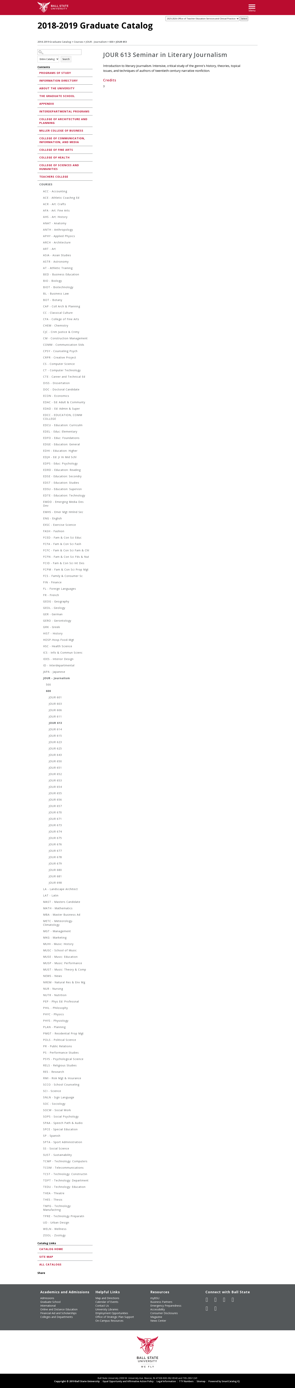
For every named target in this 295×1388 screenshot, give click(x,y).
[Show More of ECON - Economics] (41, 396)
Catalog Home (51, 1249)
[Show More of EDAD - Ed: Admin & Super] (41, 409)
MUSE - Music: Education (60, 956)
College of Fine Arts (56, 150)
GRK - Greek (51, 627)
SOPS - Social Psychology (61, 1116)
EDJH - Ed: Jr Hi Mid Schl (60, 457)
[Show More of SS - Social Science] (41, 1149)
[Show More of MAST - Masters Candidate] (41, 902)
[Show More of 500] (44, 685)
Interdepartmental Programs (64, 111)
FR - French (51, 595)
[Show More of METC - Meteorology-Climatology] (41, 921)
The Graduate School (57, 96)
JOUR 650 (55, 761)
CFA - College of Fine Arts (61, 319)
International (48, 1305)
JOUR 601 (55, 697)
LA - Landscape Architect (60, 889)
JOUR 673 (55, 825)
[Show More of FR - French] (41, 595)
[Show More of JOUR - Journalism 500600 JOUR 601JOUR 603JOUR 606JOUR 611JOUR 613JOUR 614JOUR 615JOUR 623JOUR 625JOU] (41, 679)
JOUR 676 (55, 844)
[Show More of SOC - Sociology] (41, 1104)
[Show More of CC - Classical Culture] (41, 313)
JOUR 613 (55, 723)
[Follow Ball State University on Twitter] (215, 1299)
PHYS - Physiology (55, 1020)
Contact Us (102, 1305)
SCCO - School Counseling (61, 1084)
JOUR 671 (55, 819)
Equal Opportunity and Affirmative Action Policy (128, 1381)
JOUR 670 (55, 812)
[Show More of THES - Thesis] (41, 1200)
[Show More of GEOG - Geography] (41, 602)
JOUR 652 (55, 774)
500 (48, 684)
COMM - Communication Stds (63, 344)
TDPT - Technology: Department (66, 1180)
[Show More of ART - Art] (41, 249)
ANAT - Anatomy (54, 223)
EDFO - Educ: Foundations (61, 438)
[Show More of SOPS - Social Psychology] (41, 1117)
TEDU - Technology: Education (64, 1187)
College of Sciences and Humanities (59, 167)
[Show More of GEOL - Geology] (41, 608)
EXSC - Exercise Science (59, 525)
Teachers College (53, 176)
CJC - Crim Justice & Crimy (61, 332)
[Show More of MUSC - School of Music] (41, 951)
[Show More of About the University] (38, 88)
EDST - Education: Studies (61, 482)
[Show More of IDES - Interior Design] (41, 659)
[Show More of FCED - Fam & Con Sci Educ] (41, 538)
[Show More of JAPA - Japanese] (41, 672)
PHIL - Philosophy (55, 1008)
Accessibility (157, 1309)
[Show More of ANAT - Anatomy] (41, 224)
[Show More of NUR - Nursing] (41, 989)
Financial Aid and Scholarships (58, 1313)
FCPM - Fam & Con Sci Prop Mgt (66, 569)
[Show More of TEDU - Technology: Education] (41, 1187)
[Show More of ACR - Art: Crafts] (41, 204)
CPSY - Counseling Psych (60, 351)
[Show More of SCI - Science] (41, 1091)
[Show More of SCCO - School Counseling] (41, 1085)
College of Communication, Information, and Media (62, 140)
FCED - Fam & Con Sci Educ (62, 537)
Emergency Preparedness (165, 1305)
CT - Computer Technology (62, 370)
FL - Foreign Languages (59, 588)
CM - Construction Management (65, 338)
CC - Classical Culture (58, 312)
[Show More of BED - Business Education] (41, 275)
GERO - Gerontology (57, 620)
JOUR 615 (55, 735)
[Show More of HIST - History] (41, 634)
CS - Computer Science (59, 364)
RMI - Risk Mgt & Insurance (62, 1078)
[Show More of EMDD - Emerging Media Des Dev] (41, 502)
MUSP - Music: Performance (62, 963)
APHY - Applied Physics (59, 236)
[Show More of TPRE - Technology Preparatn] (41, 1217)
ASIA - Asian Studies (57, 255)
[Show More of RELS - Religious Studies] (41, 1066)
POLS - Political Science (59, 1040)
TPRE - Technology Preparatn (63, 1216)
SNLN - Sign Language (58, 1097)
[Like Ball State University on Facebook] (206, 1299)
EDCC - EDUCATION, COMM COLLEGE (62, 416)
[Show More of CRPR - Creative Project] (41, 358)
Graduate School (50, 1302)
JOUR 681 (55, 876)
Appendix (46, 103)
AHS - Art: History (55, 217)
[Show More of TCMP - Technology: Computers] (41, 1162)
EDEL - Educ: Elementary (60, 431)
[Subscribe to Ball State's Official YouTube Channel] (224, 1299)
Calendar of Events (106, 1302)
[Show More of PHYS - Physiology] (41, 1021)
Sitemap (201, 1381)
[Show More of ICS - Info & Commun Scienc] (41, 653)
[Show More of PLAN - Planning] (41, 1027)
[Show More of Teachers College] (38, 176)
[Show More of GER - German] (41, 615)
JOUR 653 (55, 780)
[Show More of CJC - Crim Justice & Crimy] (41, 332)
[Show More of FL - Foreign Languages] (41, 589)
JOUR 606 (55, 710)
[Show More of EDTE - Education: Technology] (41, 496)
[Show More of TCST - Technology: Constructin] (41, 1174)
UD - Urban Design (56, 1222)
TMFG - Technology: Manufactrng (57, 1207)
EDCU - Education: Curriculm (63, 425)
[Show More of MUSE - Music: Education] (41, 957)
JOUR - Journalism (96, 41)
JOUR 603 (55, 703)
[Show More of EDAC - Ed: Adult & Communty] (41, 403)
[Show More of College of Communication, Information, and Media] (38, 138)
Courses (78, 41)
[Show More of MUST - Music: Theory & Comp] (41, 970)
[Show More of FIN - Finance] (41, 583)
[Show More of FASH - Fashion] (41, 532)
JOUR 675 (55, 838)
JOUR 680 (55, 870)
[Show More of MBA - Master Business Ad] (41, 915)
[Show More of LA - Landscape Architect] (41, 889)
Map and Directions (107, 1298)
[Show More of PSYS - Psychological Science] (41, 1059)
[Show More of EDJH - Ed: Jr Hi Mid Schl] (41, 457)
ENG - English (52, 518)
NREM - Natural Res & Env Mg (64, 982)
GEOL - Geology (54, 608)
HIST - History (53, 633)
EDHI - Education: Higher (60, 450)
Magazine (156, 1317)
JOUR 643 (55, 755)
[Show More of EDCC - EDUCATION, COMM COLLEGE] (41, 415)
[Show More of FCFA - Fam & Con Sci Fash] (41, 544)
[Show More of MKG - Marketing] (41, 938)
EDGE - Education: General (61, 444)
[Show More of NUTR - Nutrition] (41, 995)
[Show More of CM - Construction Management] (41, 339)
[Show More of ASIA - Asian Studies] (41, 256)
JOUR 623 (55, 742)
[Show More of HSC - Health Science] (41, 647)
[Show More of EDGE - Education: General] (41, 445)
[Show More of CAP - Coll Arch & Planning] (41, 307)
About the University (57, 88)
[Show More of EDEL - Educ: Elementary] (41, 432)
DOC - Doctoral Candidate (61, 389)
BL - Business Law (56, 293)
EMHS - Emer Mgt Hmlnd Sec (63, 512)
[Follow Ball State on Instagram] (232, 1299)
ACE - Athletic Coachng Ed (61, 197)
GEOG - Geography (56, 601)
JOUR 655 (55, 793)
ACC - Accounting (55, 191)
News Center (158, 1320)
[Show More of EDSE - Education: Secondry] (41, 477)
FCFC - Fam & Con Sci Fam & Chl (66, 550)
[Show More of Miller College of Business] (38, 130)
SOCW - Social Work (57, 1110)
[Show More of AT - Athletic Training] (41, 268)
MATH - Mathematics (58, 908)
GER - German (53, 614)
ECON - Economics (56, 396)
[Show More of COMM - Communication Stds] (41, 345)
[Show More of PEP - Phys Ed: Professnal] (41, 1002)
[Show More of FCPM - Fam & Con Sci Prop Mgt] (41, 570)
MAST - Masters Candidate (61, 902)
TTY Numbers (186, 1381)
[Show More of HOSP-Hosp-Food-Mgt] (41, 640)
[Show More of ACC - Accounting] (41, 192)
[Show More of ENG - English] (41, 519)
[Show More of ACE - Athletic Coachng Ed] (41, 198)
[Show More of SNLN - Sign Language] (41, 1098)
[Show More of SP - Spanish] (41, 1136)
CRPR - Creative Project (59, 357)
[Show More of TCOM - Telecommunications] (41, 1168)
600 (111, 41)
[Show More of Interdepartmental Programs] (38, 111)
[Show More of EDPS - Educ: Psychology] (41, 464)
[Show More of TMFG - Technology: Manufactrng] (41, 1206)
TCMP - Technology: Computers (65, 1161)
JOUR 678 (55, 857)
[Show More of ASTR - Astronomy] (41, 262)
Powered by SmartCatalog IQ (224, 1381)
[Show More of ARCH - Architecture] (41, 243)
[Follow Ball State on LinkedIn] (206, 1308)
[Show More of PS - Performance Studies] (41, 1053)
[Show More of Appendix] (38, 103)
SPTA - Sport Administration (62, 1142)
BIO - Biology (52, 281)
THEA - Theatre (54, 1193)
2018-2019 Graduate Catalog (54, 41)
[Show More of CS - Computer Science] (41, 364)
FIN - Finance (52, 582)
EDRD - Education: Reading (62, 470)
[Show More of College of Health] (38, 157)
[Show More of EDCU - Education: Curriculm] (41, 426)
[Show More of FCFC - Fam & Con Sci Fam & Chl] (41, 551)
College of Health (54, 157)
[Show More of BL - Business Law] (41, 294)
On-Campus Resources (109, 1320)
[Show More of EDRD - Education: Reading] (41, 470)
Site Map (46, 1256)
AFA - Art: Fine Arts (56, 210)
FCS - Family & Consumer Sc (63, 576)
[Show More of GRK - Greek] (41, 627)
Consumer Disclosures (164, 1313)
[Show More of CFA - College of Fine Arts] (41, 319)
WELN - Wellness (55, 1229)
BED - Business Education (61, 274)
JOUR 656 (55, 799)
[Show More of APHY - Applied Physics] (41, 236)
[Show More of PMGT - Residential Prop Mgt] (41, 1034)
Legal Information (166, 1381)
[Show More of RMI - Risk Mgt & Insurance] (41, 1079)
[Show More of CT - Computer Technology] (41, 371)
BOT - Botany (52, 300)
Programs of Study (55, 73)
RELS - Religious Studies (60, 1065)
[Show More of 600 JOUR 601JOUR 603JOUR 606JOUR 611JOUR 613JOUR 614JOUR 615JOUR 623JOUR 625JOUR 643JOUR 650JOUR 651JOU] (44, 691)
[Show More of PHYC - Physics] (41, 1015)
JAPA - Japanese (54, 672)
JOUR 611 (55, 716)
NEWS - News (52, 976)
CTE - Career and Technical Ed (64, 376)
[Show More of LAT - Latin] (41, 896)
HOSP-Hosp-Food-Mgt (58, 640)
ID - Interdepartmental (59, 665)
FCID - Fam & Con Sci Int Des (63, 563)
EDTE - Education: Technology (64, 495)
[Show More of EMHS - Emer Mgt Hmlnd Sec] (41, 512)
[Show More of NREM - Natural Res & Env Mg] (41, 983)
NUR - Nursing (53, 988)
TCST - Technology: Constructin (65, 1174)
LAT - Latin (51, 895)
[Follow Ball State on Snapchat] (215, 1308)
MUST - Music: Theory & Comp (64, 969)
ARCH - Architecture (57, 242)
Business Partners (161, 1302)
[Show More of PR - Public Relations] (41, 1047)
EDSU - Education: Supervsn (62, 489)
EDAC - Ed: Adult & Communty (64, 402)
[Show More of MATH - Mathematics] (41, 909)
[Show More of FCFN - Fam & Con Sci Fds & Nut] (41, 557)
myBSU (154, 1298)
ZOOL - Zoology (54, 1235)
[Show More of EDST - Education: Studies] (41, 483)
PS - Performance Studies (61, 1052)
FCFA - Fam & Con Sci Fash (62, 544)
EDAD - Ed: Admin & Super (61, 408)
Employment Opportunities (111, 1313)
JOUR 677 (55, 850)
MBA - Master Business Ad (61, 914)
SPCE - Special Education (60, 1129)
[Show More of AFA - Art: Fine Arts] (41, 211)
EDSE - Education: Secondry (62, 476)
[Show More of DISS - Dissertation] (41, 383)
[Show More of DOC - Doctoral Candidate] (41, 390)
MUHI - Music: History (58, 944)
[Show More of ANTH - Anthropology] (41, 230)
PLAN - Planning (54, 1027)
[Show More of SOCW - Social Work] (41, 1110)
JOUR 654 (55, 787)
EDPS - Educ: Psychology (60, 463)
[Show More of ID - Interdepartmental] (41, 666)
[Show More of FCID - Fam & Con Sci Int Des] (41, 563)
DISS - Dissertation (56, 383)
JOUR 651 (55, 767)
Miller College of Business (61, 130)
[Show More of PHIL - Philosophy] (41, 1008)
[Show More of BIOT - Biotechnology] (41, 288)
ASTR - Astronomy (56, 261)
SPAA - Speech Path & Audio (63, 1123)
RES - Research (53, 1072)
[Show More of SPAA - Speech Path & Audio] (41, 1123)
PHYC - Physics (53, 1014)
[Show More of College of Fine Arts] (38, 149)
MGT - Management (57, 931)
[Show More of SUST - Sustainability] (41, 1155)
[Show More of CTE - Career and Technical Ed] (41, 377)
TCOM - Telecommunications (63, 1167)
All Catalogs (50, 1264)
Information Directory (58, 80)
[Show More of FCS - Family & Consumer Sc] (41, 576)
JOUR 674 (55, 831)
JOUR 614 (55, 729)
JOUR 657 (55, 806)
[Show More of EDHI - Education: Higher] (41, 451)
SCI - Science (52, 1091)
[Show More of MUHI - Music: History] (41, 944)
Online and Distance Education (59, 1309)
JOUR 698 (55, 882)
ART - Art (49, 249)
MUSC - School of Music (60, 950)
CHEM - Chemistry (55, 325)
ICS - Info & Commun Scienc (63, 652)
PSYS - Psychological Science (63, 1059)
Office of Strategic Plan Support (114, 1317)
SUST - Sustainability (57, 1155)
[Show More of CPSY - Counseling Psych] (41, 351)
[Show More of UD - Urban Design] (41, 1223)
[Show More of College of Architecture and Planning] (38, 119)
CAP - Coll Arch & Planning (61, 306)
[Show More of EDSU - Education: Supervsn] (41, 489)
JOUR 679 (55, 863)
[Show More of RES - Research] (41, 1072)
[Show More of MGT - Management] (41, 932)
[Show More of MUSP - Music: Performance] (41, 963)
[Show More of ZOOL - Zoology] (41, 1236)
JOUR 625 (55, 748)
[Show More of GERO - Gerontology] (41, 621)
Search (66, 59)
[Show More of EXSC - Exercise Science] (41, 525)
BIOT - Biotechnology (58, 287)
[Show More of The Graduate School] (38, 96)
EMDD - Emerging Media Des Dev (63, 503)
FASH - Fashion (53, 531)
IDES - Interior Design (58, 659)
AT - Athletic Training (58, 268)
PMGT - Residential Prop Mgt (63, 1033)
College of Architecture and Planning (63, 121)
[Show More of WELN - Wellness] (41, 1229)
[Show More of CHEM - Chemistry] (41, 326)
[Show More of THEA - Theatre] (41, 1194)
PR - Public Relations (57, 1046)
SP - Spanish (51, 1135)
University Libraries (106, 1309)
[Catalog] (202, 18)
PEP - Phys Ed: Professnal (61, 1001)
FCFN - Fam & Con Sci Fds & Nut (66, 556)
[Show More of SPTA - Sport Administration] (41, 1142)
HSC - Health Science (57, 646)
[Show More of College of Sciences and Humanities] (38, 165)
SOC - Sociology (54, 1103)
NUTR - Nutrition (55, 995)
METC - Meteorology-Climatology (58, 923)
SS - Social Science (56, 1148)
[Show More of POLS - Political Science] (41, 1040)
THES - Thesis (52, 1199)
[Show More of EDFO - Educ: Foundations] (41, 438)
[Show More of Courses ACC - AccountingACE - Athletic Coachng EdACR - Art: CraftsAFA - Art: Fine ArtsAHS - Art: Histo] (38, 184)
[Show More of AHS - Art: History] (41, 217)
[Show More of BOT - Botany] (41, 300)
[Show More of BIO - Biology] (41, 281)
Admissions (47, 1298)
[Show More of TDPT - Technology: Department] (41, 1181)
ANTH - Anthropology (58, 229)
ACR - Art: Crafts (54, 204)
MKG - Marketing (55, 937)
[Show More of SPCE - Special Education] (41, 1130)
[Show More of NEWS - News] (41, 976)
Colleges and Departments (56, 1317)
